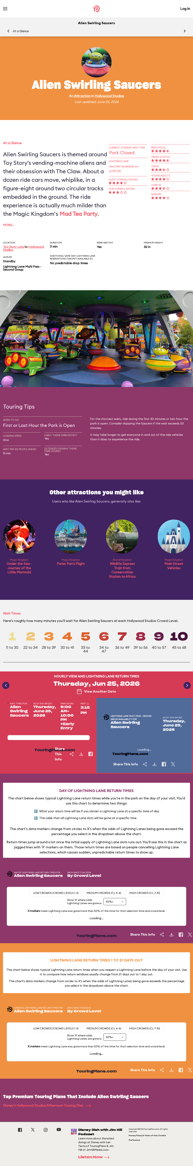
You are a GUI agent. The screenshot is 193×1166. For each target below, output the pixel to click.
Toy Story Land (13, 247)
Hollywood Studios (109, 96)
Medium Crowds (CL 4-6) (104, 893)
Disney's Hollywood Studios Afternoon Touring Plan (47, 1105)
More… (8, 225)
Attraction (82, 96)
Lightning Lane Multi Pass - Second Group (22, 268)
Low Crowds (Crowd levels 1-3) (56, 893)
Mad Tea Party (78, 213)
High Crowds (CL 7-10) (144, 893)
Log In (185, 8)
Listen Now (95, 1157)
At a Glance (21, 31)
